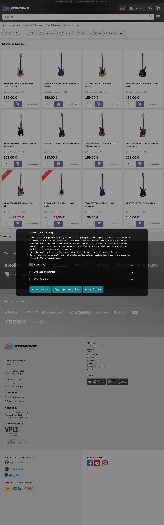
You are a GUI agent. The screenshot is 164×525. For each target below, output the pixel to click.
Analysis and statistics (46, 271)
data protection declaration (81, 252)
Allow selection (40, 289)
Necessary (39, 264)
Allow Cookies (93, 289)
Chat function (41, 279)
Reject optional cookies (67, 289)
